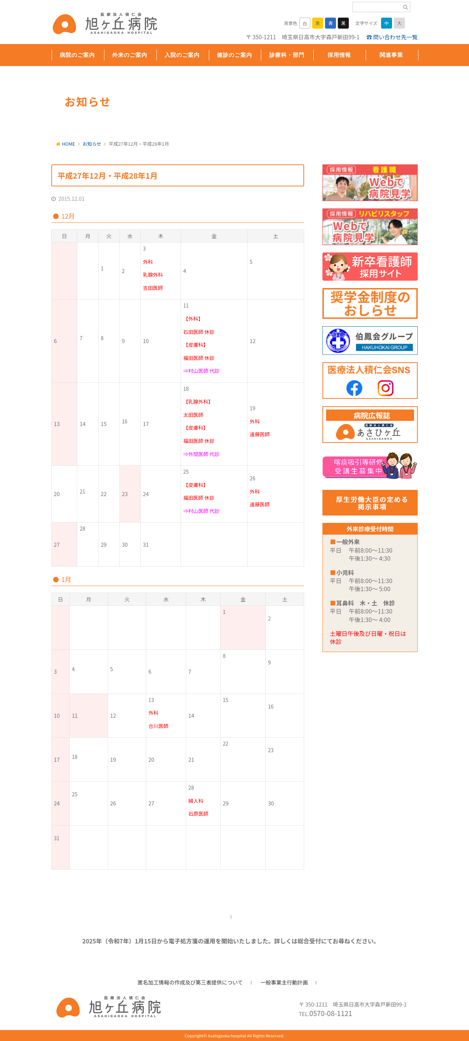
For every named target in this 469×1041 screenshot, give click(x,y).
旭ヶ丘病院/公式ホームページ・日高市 (99, 24)
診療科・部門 (286, 55)
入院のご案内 (182, 55)
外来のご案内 (129, 55)
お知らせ (92, 143)
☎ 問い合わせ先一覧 (392, 37)
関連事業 (391, 55)
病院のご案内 (77, 55)
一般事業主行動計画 (284, 982)
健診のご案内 (234, 55)
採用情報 (339, 55)
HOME (68, 143)
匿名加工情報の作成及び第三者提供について (190, 982)
